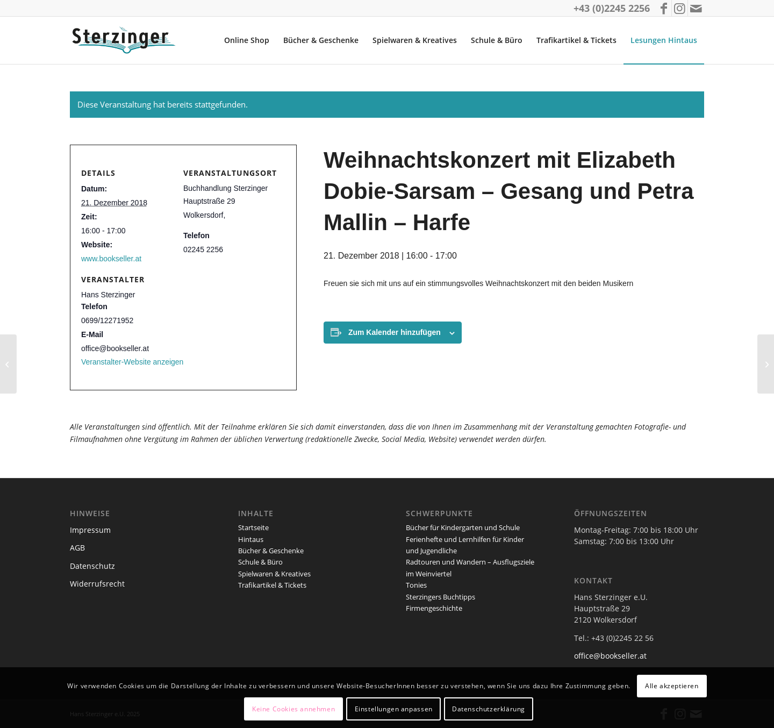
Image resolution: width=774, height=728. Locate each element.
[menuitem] (246, 40)
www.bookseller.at (111, 258)
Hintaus (250, 539)
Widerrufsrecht (97, 584)
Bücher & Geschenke (271, 550)
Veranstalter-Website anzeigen (132, 362)
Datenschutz (92, 566)
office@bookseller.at (610, 656)
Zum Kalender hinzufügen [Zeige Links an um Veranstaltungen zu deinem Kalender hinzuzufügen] (394, 332)
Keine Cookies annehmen (293, 708)
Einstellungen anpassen (394, 708)
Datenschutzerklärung (488, 708)
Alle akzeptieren (672, 685)
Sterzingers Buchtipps (440, 597)
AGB (77, 548)
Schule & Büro (260, 562)
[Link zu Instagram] (679, 8)
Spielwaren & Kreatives (274, 574)
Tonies (416, 585)
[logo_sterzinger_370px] (126, 40)
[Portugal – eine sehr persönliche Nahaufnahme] (765, 364)
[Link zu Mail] (696, 8)
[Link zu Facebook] (663, 8)
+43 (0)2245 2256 (612, 8)
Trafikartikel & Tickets (272, 585)
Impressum (90, 530)
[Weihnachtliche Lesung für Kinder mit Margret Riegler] (8, 364)
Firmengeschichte (434, 608)
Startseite (253, 527)
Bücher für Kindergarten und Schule (463, 527)
